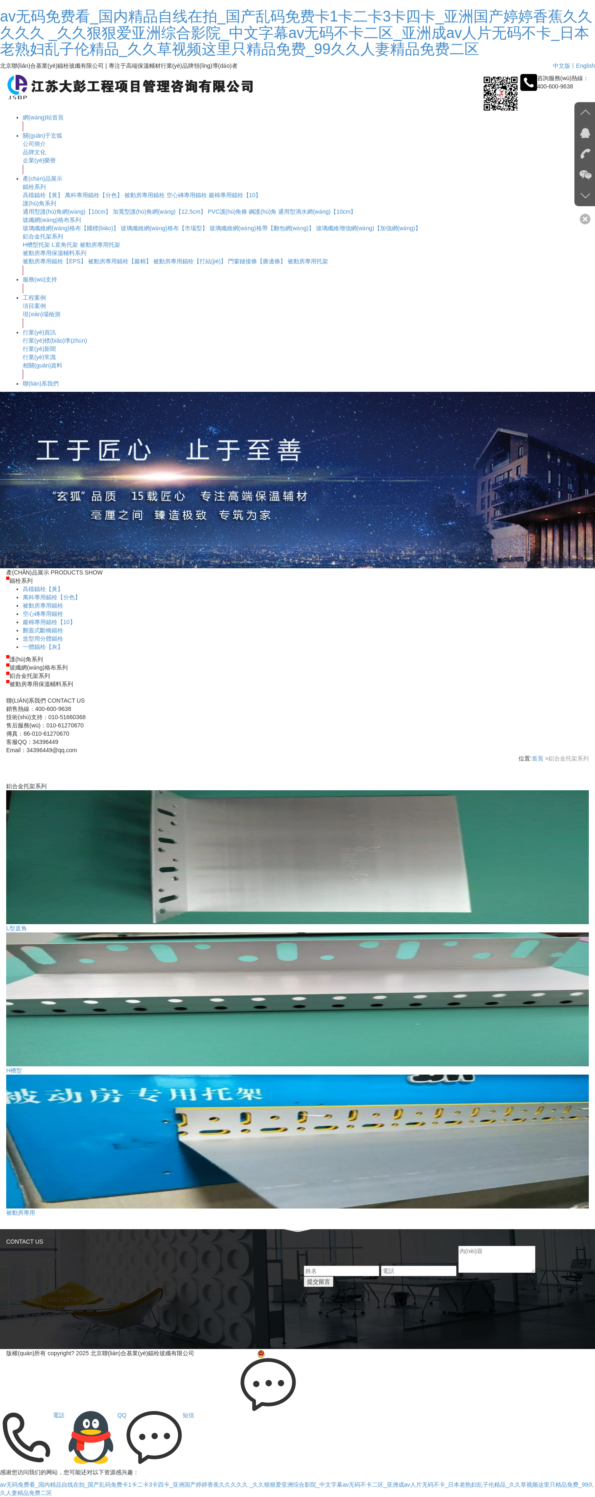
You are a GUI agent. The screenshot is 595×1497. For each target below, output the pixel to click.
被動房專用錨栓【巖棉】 (120, 261)
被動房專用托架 (100, 244)
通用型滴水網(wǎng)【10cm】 (317, 211)
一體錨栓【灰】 (43, 647)
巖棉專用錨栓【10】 (235, 195)
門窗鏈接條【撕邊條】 (257, 261)
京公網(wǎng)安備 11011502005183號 (310, 1353)
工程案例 (34, 297)
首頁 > (540, 758)
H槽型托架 (36, 244)
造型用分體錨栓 (43, 638)
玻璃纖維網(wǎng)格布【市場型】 (164, 228)
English (585, 65)
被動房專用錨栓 (144, 195)
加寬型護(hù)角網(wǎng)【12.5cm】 (159, 211)
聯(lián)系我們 (41, 383)
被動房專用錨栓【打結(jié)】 (189, 261)
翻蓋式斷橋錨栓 (43, 630)
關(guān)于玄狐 (42, 135)
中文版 (561, 65)
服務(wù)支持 (40, 279)
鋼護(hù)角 (262, 211)
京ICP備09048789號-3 (226, 1353)
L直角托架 (65, 244)
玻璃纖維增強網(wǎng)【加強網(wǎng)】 (368, 228)
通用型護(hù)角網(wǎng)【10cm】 (67, 211)
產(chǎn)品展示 (42, 178)
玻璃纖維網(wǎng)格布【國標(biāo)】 (71, 228)
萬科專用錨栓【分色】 (94, 195)
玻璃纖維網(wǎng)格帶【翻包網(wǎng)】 (261, 228)
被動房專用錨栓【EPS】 (54, 261)
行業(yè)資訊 (39, 332)
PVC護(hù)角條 (228, 211)
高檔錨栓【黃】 (43, 195)
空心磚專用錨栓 (187, 195)
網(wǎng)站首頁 (43, 117)
